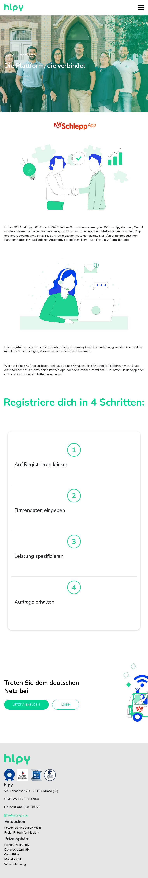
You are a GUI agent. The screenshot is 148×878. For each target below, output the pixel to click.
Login (65, 704)
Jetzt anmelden (26, 704)
